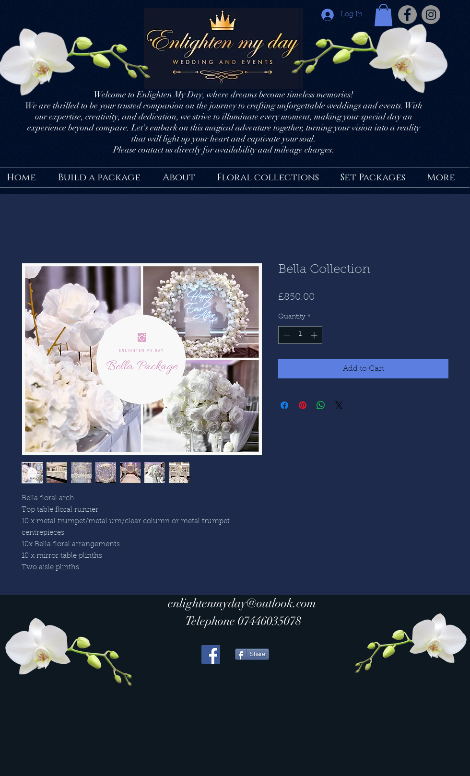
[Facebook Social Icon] (210, 654)
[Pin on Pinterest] (302, 405)
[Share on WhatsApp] (321, 405)
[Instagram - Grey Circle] (431, 14)
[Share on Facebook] (284, 405)
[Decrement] (286, 335)
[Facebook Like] (295, 722)
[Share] (252, 654)
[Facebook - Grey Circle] (407, 14)
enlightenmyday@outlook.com (242, 603)
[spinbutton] (300, 335)
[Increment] (315, 335)
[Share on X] (339, 405)
